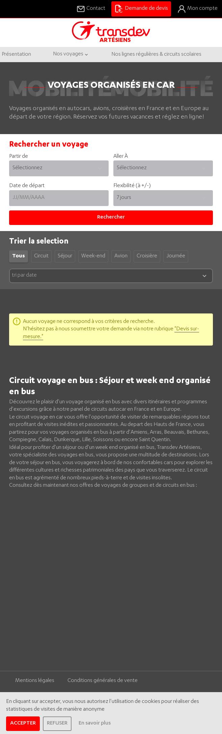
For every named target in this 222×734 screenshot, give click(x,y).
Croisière (147, 256)
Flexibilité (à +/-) (132, 186)
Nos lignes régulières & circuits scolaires (156, 55)
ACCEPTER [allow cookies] (23, 723)
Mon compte (197, 9)
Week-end (93, 256)
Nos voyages (71, 54)
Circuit (41, 256)
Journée (175, 256)
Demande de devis (141, 9)
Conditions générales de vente (102, 681)
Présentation (16, 55)
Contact (90, 9)
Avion (121, 256)
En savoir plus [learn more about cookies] (95, 723)
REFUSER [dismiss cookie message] (57, 723)
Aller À (163, 165)
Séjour (65, 256)
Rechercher (111, 217)
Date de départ (59, 194)
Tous (18, 256)
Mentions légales (34, 681)
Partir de (59, 165)
